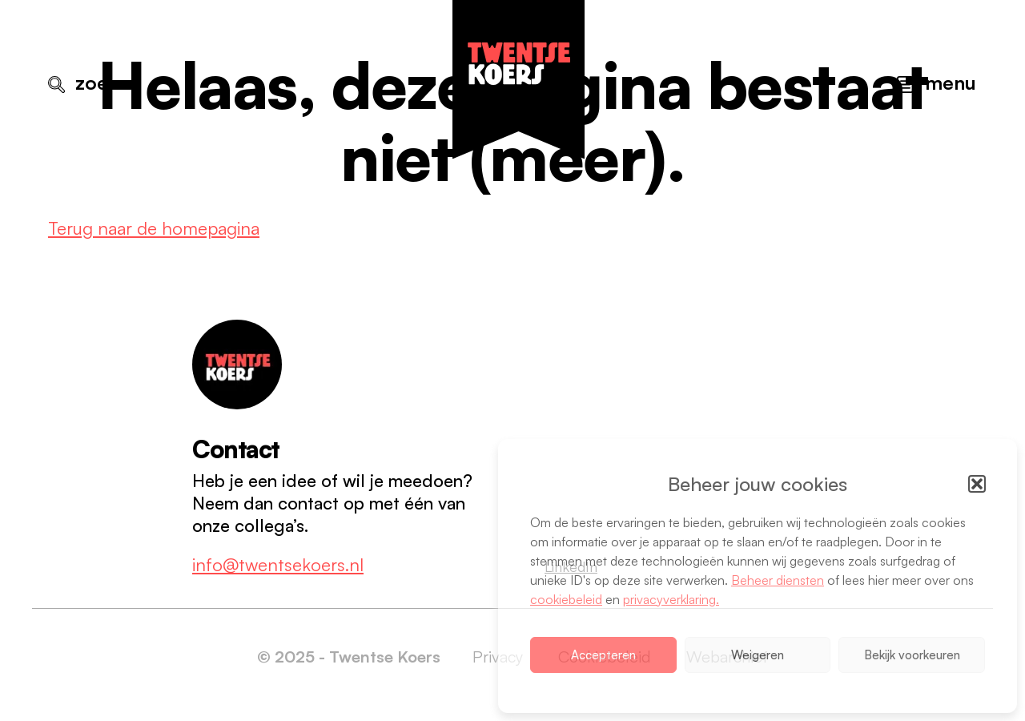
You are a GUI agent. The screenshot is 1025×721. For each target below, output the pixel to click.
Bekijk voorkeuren (912, 655)
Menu (950, 82)
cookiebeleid (566, 599)
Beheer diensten (777, 580)
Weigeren (757, 655)
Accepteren (603, 655)
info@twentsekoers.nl (278, 564)
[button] (977, 484)
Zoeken (107, 82)
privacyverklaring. (671, 599)
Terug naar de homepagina (153, 228)
